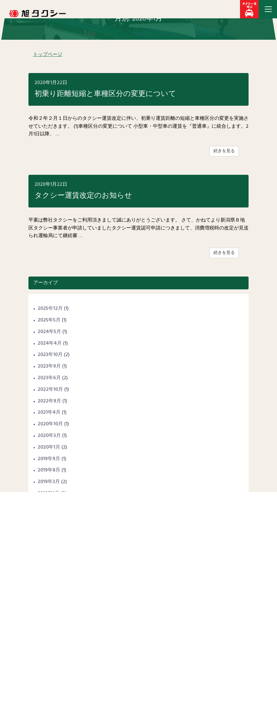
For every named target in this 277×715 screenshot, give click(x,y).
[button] (249, 9)
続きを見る (224, 151)
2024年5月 (49, 332)
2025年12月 (50, 309)
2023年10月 (50, 355)
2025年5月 (49, 320)
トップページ (47, 55)
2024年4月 (50, 343)
